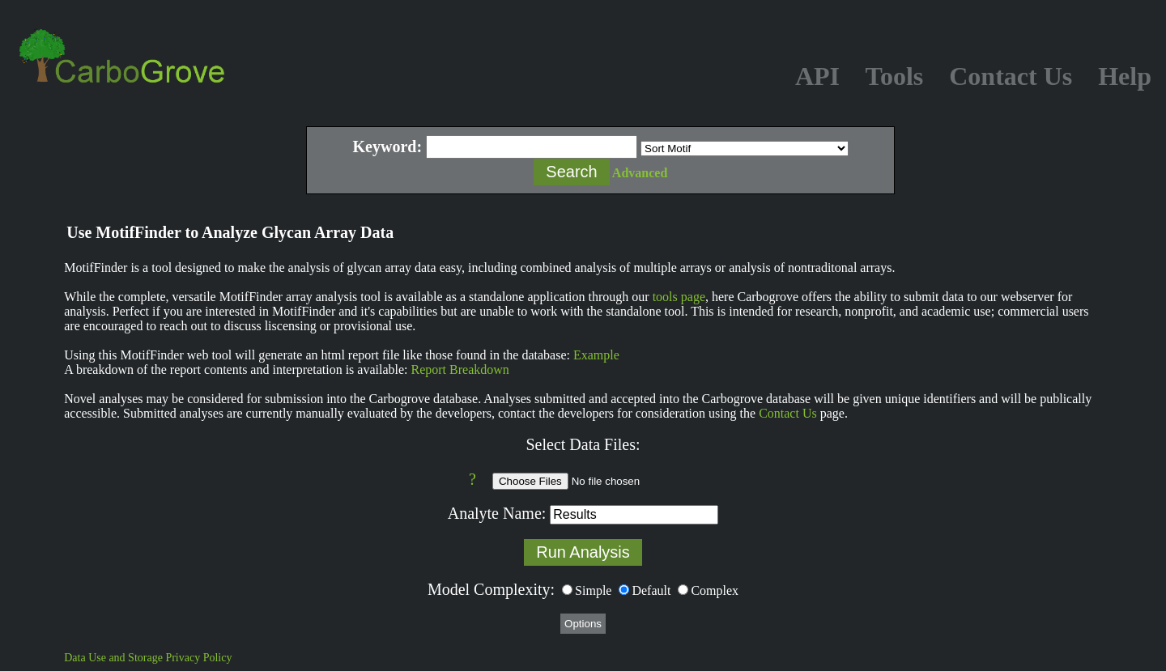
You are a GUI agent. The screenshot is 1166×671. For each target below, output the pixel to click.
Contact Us (788, 413)
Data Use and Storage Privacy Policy (148, 658)
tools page (679, 297)
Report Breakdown (460, 369)
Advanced (639, 173)
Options (583, 624)
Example (596, 355)
